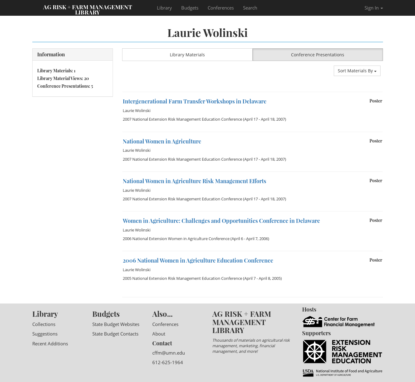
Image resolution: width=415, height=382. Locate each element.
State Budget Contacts (115, 334)
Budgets (189, 8)
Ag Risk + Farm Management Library (87, 9)
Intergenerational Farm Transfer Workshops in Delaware (194, 101)
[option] (252, 111)
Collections (43, 324)
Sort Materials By (357, 71)
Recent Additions (50, 343)
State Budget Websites (115, 324)
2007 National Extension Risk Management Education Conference (182, 119)
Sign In (374, 8)
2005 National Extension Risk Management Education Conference (182, 278)
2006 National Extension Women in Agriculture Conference (176, 238)
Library (164, 8)
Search (250, 8)
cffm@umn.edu (168, 353)
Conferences (221, 8)
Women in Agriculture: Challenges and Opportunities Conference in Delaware (221, 220)
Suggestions (45, 334)
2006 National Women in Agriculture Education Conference (198, 260)
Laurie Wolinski (136, 110)
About (158, 334)
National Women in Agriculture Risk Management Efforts (194, 181)
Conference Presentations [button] (317, 55)
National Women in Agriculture (162, 141)
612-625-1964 (167, 362)
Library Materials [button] (187, 55)
